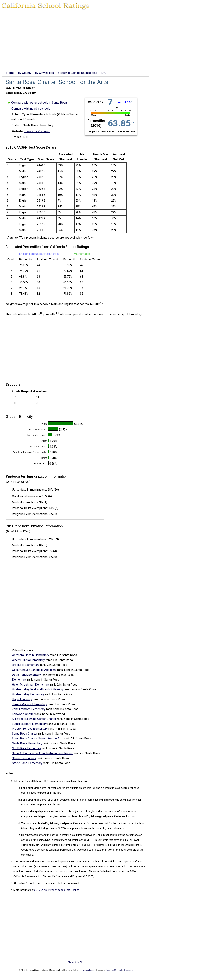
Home (10, 73)
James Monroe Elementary (29, 704)
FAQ (103, 73)
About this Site (76, 962)
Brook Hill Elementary (25, 665)
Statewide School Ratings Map (77, 73)
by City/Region (44, 73)
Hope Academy (22, 699)
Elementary (19, 679)
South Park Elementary (26, 748)
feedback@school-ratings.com (119, 970)
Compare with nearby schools (30, 108)
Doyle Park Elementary (26, 674)
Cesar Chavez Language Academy (34, 670)
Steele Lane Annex (24, 758)
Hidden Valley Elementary (28, 694)
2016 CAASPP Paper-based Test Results (56, 889)
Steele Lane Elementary (27, 763)
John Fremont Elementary (28, 709)
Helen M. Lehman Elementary (30, 684)
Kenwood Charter (23, 714)
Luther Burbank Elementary (29, 724)
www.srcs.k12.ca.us (37, 131)
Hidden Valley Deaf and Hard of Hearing (37, 689)
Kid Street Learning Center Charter (34, 719)
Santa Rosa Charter (24, 733)
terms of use (88, 970)
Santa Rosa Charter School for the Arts (37, 738)
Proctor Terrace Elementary (30, 728)
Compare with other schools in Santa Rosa (39, 102)
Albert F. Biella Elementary (28, 660)
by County (24, 73)
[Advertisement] (101, 41)
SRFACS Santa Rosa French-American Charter (42, 753)
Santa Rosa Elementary (27, 743)
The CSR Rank (21, 861)
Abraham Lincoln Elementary (30, 655)
